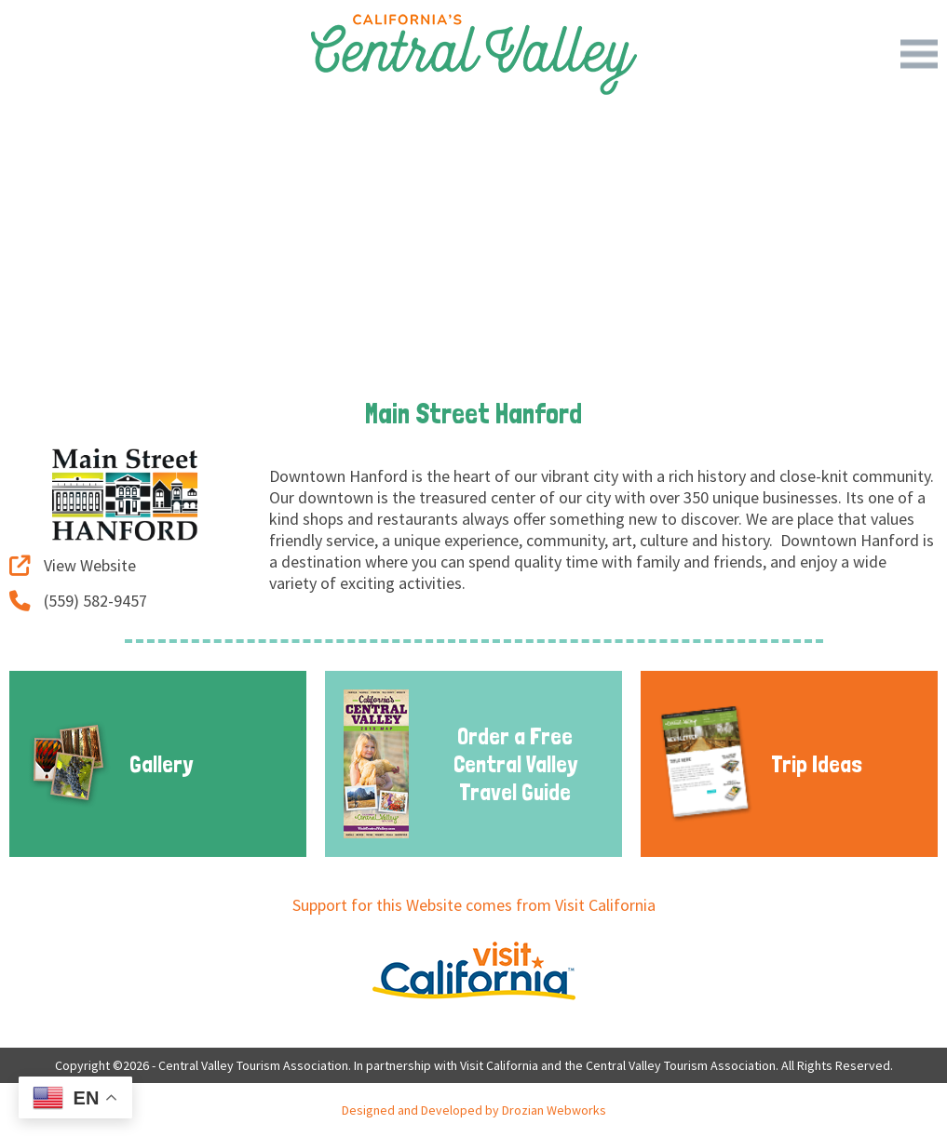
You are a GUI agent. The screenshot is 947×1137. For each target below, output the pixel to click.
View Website (72, 565)
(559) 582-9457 (78, 600)
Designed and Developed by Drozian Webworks (474, 1110)
